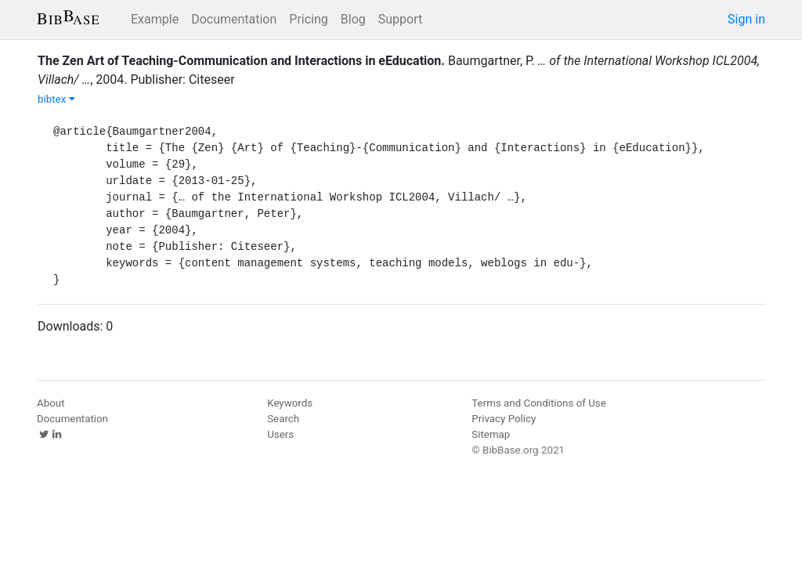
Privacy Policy (503, 419)
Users (280, 434)
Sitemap (490, 434)
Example (155, 19)
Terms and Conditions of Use (538, 403)
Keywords (289, 403)
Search (283, 419)
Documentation (233, 19)
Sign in (746, 19)
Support (400, 19)
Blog (353, 19)
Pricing (308, 19)
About (51, 403)
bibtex (56, 99)
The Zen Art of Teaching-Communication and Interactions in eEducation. (241, 60)
